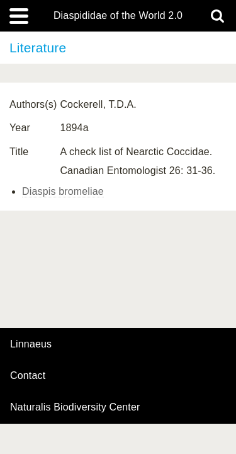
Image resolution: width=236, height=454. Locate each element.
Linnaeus (31, 344)
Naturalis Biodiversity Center (75, 407)
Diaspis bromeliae (63, 191)
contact (27, 375)
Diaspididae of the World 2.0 (118, 16)
